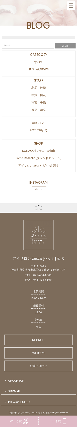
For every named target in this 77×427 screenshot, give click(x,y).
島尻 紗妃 (38, 87)
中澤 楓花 (38, 95)
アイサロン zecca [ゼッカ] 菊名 (38, 165)
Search (65, 46)
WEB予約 (38, 353)
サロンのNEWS (39, 69)
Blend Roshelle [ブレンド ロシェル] (38, 158)
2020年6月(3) (38, 130)
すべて (38, 62)
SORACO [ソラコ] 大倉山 (38, 150)
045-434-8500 (42, 275)
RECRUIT (38, 340)
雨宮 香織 (38, 102)
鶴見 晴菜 (38, 109)
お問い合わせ (38, 365)
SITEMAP (14, 391)
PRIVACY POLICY (19, 401)
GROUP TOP (16, 380)
